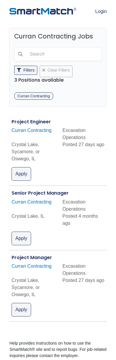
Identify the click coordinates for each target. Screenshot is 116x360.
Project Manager (32, 257)
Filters (26, 70)
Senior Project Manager (40, 193)
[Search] (64, 54)
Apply (21, 173)
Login (101, 11)
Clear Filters (56, 70)
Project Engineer (31, 121)
